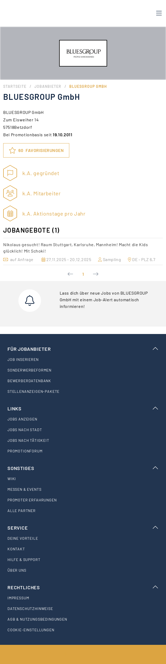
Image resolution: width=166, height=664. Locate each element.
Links (83, 408)
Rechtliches (83, 587)
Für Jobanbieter (83, 349)
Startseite (14, 86)
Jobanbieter (47, 86)
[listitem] (83, 359)
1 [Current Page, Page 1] (83, 274)
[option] (83, 251)
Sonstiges (83, 468)
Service (83, 528)
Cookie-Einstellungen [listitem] (30, 630)
